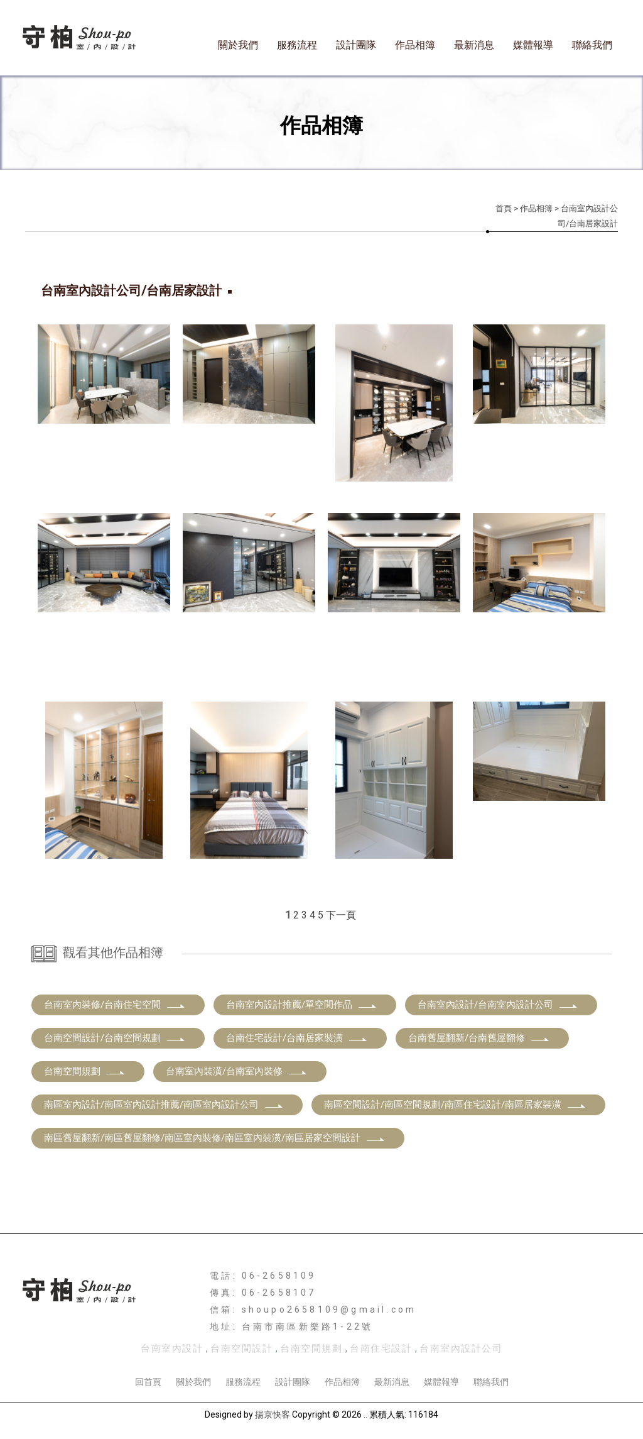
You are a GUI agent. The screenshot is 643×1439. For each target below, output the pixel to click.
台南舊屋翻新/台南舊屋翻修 (479, 1038)
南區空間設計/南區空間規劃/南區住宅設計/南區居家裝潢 (455, 1104)
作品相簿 (415, 45)
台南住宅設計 (381, 1348)
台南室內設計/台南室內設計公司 (498, 1004)
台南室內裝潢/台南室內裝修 (237, 1071)
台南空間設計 (241, 1348)
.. (365, 1414)
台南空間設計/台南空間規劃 (115, 1038)
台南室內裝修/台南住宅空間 (115, 1004)
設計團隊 (356, 45)
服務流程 (297, 45)
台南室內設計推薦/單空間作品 (301, 1004)
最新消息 (474, 45)
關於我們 (238, 45)
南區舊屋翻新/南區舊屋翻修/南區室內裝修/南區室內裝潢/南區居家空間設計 (215, 1138)
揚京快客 (272, 1414)
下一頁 (341, 915)
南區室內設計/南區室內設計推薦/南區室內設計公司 (164, 1104)
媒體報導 (533, 45)
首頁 (503, 208)
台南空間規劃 (85, 1071)
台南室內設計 (172, 1348)
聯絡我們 (592, 45)
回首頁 (148, 1382)
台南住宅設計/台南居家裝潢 (297, 1038)
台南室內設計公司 (460, 1348)
